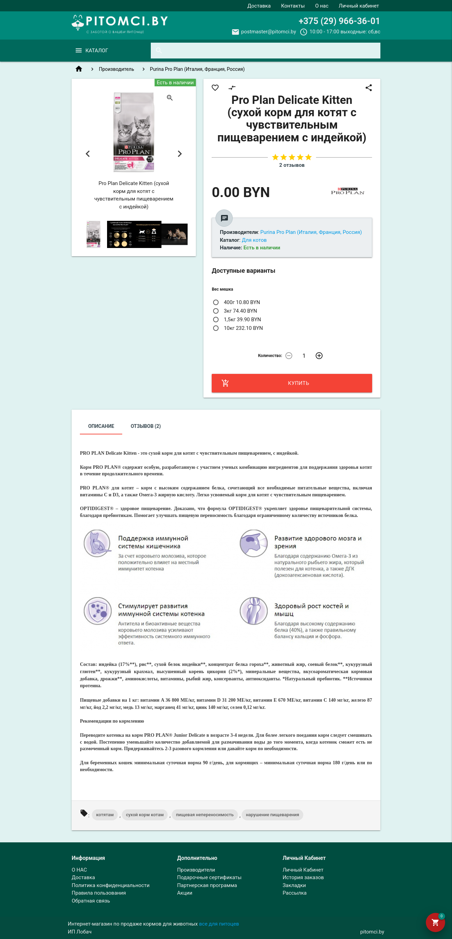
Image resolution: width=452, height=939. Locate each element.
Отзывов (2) (146, 426)
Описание (101, 426)
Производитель (116, 69)
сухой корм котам (145, 814)
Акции (184, 893)
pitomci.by (372, 932)
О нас (321, 6)
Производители (196, 870)
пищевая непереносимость (205, 814)
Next (180, 154)
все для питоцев (219, 924)
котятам (105, 814)
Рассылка (295, 893)
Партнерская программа (207, 885)
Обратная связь (91, 901)
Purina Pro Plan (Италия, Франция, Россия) (197, 69)
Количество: (270, 355)
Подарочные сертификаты (209, 877)
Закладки (294, 885)
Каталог (96, 50)
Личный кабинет (359, 6)
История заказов (303, 877)
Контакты (293, 6)
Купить (265, 383)
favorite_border (215, 88)
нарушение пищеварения (272, 814)
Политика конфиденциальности (110, 885)
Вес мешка (222, 289)
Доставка (259, 6)
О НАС (79, 870)
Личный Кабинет (303, 870)
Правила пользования (99, 893)
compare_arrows (232, 88)
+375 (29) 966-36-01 (339, 21)
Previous (87, 154)
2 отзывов (292, 165)
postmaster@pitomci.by (268, 32)
